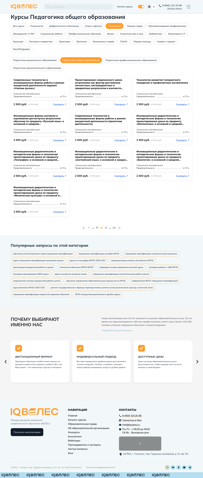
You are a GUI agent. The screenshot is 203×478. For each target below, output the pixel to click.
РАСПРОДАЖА (21, 49)
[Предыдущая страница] (83, 228)
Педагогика (114, 26)
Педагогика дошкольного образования (35, 60)
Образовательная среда (82, 424)
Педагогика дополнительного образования (37, 67)
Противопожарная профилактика (167, 26)
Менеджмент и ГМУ (24, 33)
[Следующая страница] (119, 228)
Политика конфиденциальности (100, 467)
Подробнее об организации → (118, 330)
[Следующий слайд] (197, 361)
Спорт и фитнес (93, 26)
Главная (72, 415)
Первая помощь (142, 41)
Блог (71, 453)
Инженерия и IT (176, 33)
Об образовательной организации (88, 428)
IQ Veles (24, 6)
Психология (36, 26)
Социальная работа (51, 33)
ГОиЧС (124, 41)
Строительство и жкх (131, 33)
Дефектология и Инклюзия (64, 26)
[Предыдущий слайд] (5, 361)
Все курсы (18, 26)
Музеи (110, 33)
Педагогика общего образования (81, 60)
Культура (18, 41)
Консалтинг (75, 436)
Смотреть (60, 104)
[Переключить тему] (141, 6)
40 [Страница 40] (114, 227)
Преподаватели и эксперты (84, 445)
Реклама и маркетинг (41, 41)
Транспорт (64, 41)
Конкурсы (74, 432)
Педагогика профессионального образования (131, 60)
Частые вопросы (78, 449)
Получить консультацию (27, 432)
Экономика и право (103, 41)
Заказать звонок (174, 8)
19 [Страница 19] (97, 227)
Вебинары (74, 440)
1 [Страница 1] (88, 227)
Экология (81, 41)
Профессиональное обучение (84, 33)
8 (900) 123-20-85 (172, 5)
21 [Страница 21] (106, 227)
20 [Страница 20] (101, 227)
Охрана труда (135, 26)
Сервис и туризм (166, 41)
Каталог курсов (125, 6)
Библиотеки (155, 33)
